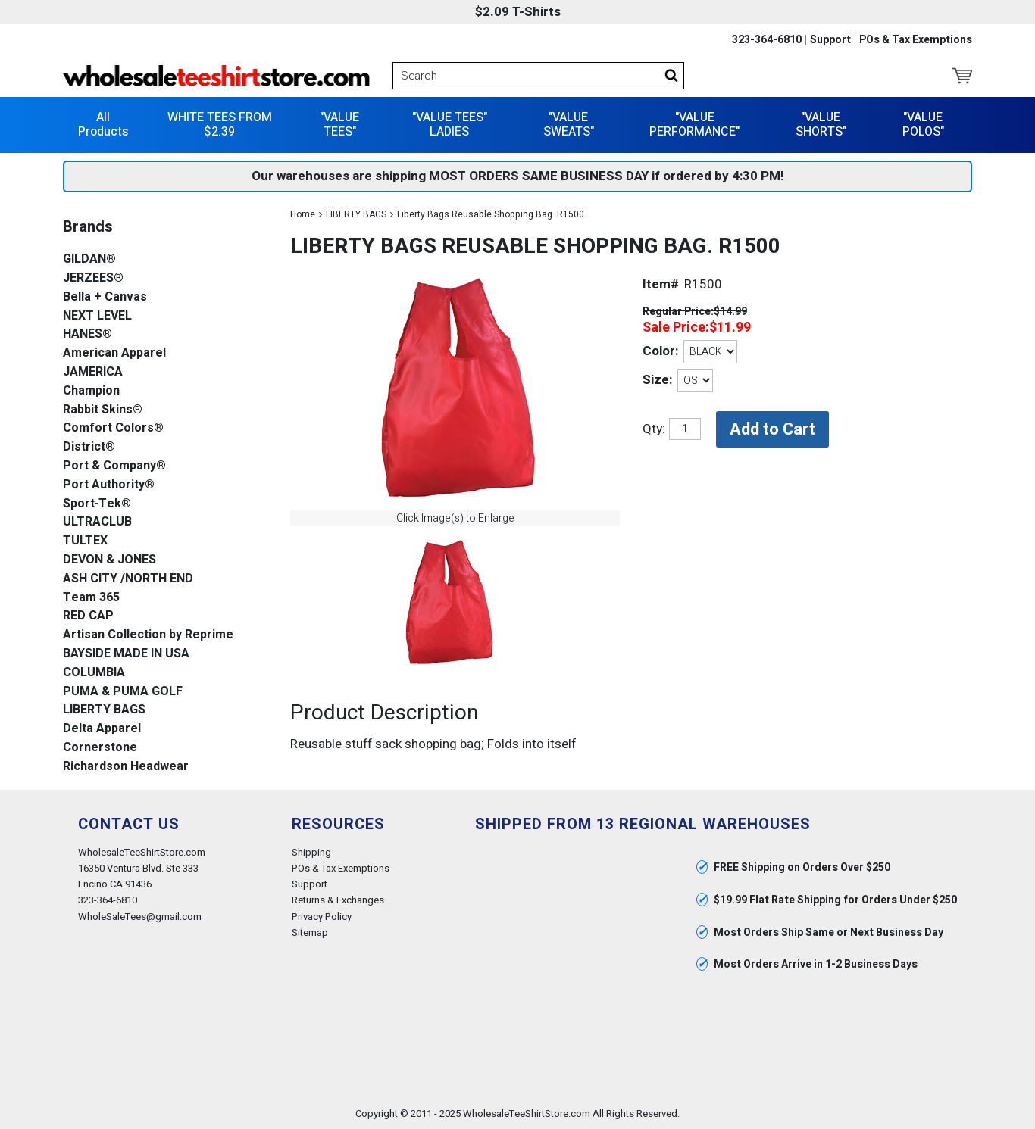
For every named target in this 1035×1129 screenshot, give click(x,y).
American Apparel (114, 353)
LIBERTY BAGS (356, 214)
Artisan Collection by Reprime (148, 635)
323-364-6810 (767, 40)
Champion (91, 391)
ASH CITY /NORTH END (128, 579)
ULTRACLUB (97, 522)
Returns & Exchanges (338, 900)
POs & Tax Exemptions (915, 40)
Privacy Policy (322, 916)
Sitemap (310, 932)
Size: (657, 379)
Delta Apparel (102, 729)
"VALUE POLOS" (923, 124)
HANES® (87, 334)
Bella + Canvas (105, 297)
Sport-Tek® (97, 504)
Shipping (311, 852)
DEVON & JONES (109, 560)
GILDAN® (89, 259)
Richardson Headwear (126, 767)
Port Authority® (109, 485)
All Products (103, 124)
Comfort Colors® (113, 428)
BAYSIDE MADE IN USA (126, 654)
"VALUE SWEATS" (568, 124)
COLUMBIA (94, 673)
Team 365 (91, 598)
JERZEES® (93, 278)
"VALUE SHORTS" (821, 124)
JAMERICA (93, 372)
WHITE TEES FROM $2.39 (219, 124)
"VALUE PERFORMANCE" (694, 124)
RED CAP (88, 616)
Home (302, 214)
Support (830, 40)
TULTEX (85, 541)
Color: (660, 351)
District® (89, 447)
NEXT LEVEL (97, 316)
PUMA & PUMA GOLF (123, 692)
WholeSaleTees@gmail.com (140, 916)
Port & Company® (114, 466)
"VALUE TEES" (339, 124)
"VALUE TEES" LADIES (449, 124)
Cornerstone (100, 748)
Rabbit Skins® (102, 410)
